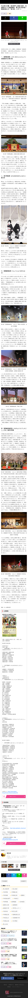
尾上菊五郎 (5, 889)
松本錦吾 (21, 901)
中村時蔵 (5, 901)
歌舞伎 (22, 895)
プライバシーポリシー (16, 986)
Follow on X (20, 978)
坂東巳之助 (5, 905)
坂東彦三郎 (5, 908)
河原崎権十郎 (15, 917)
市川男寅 (14, 921)
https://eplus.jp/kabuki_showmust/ (18, 828)
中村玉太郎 (13, 911)
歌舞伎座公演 (15, 914)
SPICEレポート (16, 908)
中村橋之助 (5, 914)
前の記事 (4, 881)
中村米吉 (5, 911)
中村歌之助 (5, 921)
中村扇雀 (5, 895)
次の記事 (23, 881)
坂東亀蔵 (13, 901)
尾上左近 (5, 924)
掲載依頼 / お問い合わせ (19, 984)
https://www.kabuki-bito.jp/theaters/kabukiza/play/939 (10, 839)
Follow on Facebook (7, 978)
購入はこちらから (16, 796)
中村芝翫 (5, 892)
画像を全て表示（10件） (14, 43)
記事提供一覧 (11, 984)
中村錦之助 (13, 895)
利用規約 (9, 986)
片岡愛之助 (13, 892)
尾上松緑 (14, 889)
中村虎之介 (5, 917)
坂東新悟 (14, 905)
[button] (5, 18)
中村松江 (15, 898)
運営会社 (5, 984)
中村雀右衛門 (6, 898)
